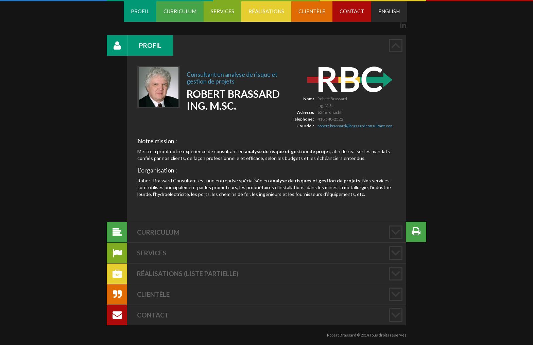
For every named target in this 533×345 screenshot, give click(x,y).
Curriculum (180, 11)
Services (222, 11)
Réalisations (266, 11)
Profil (140, 11)
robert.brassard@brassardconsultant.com (355, 125)
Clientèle (311, 11)
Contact (352, 11)
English (389, 11)
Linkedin (403, 25)
